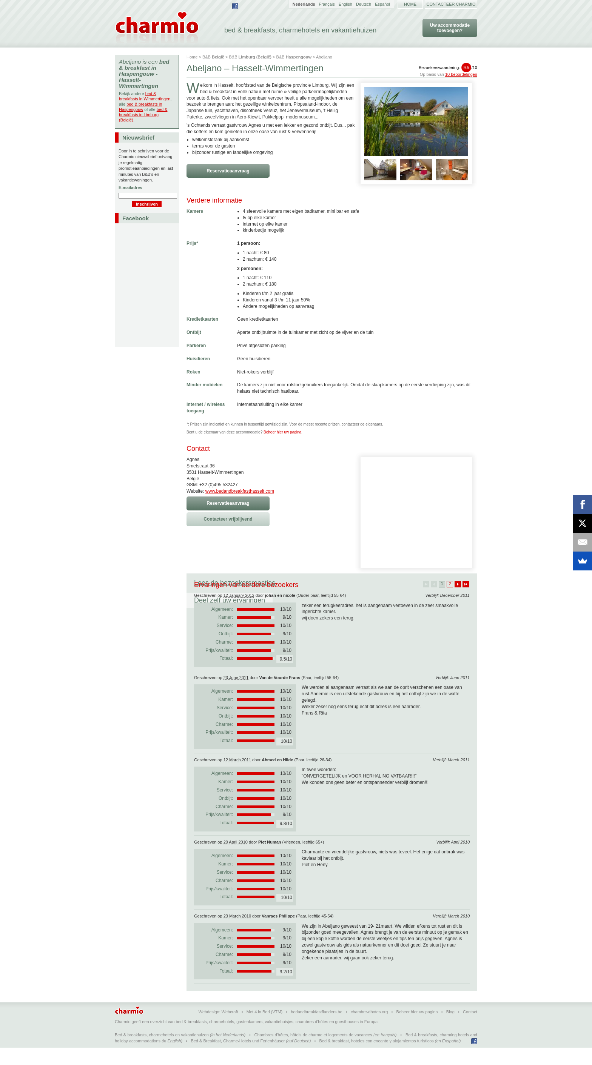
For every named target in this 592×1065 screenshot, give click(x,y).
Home (410, 4)
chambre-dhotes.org (369, 1029)
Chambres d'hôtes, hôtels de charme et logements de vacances (313, 1052)
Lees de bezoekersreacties (234, 583)
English (345, 4)
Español (382, 4)
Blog (450, 1029)
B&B (213, 57)
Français (327, 4)
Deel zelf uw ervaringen (325, 583)
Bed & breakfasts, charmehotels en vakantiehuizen (162, 1052)
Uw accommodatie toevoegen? (450, 28)
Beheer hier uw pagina (282, 432)
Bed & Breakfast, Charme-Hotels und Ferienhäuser (238, 1058)
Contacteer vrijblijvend (228, 519)
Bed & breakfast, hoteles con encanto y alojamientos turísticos (376, 1058)
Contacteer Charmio (451, 4)
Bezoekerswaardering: (448, 67)
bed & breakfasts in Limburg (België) (143, 114)
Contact (470, 1029)
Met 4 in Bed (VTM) (264, 1029)
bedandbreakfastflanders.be (316, 1029)
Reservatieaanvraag (228, 171)
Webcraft (230, 1029)
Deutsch (363, 4)
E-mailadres (130, 187)
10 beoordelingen (461, 74)
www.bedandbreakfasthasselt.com (239, 491)
